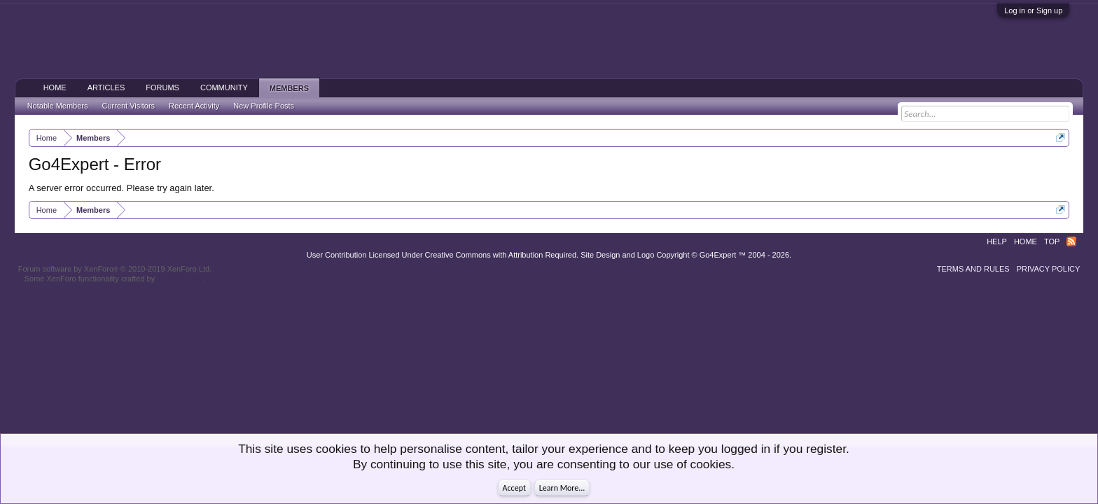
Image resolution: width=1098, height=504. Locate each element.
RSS (1071, 241)
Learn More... (562, 488)
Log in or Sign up (1033, 10)
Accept (514, 488)
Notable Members (57, 106)
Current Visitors (128, 106)
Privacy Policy (1048, 269)
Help (997, 241)
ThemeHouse (180, 278)
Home (55, 87)
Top (1051, 241)
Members (289, 88)
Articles (106, 87)
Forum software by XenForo (115, 269)
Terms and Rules (973, 269)
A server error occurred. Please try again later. (121, 188)
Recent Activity (194, 106)
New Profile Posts (263, 106)
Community (224, 87)
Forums (162, 87)
